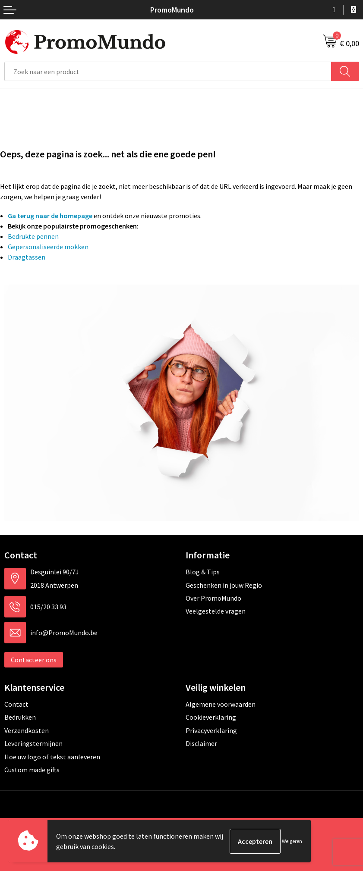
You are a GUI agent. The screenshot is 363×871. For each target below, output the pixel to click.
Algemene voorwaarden (221, 704)
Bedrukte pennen (33, 236)
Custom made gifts (32, 769)
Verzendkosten (26, 730)
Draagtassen (26, 257)
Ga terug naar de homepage (50, 215)
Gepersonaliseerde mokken (48, 246)
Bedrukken (20, 717)
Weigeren (292, 841)
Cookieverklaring (211, 717)
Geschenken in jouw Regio (224, 585)
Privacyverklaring (211, 730)
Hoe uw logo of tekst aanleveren (52, 756)
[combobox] (167, 71)
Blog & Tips (203, 571)
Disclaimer (201, 743)
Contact (16, 704)
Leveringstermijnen (33, 743)
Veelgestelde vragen (216, 611)
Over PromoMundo (213, 598)
